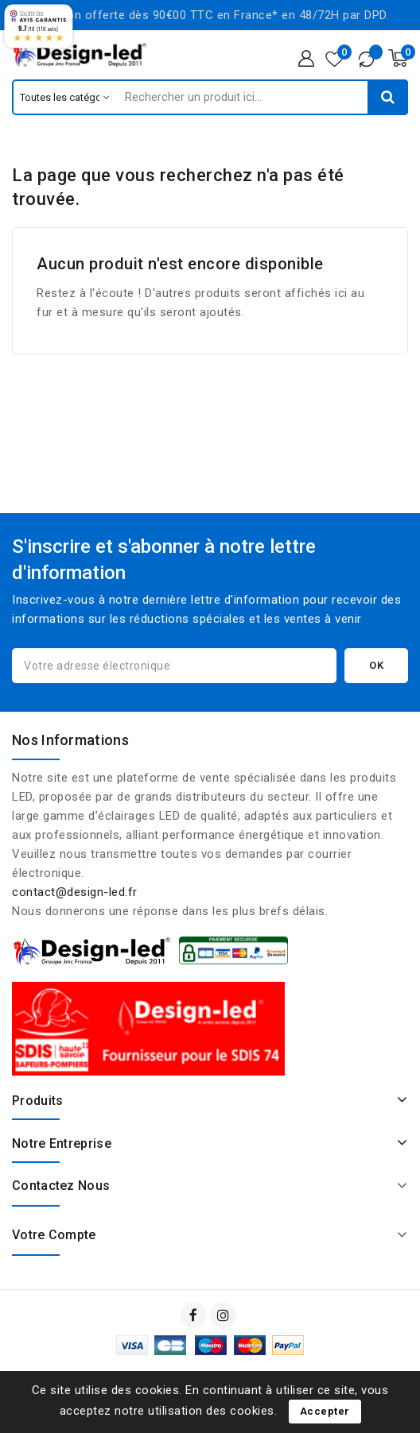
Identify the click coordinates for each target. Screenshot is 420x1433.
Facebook (195, 1315)
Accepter (325, 1411)
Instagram (225, 1315)
